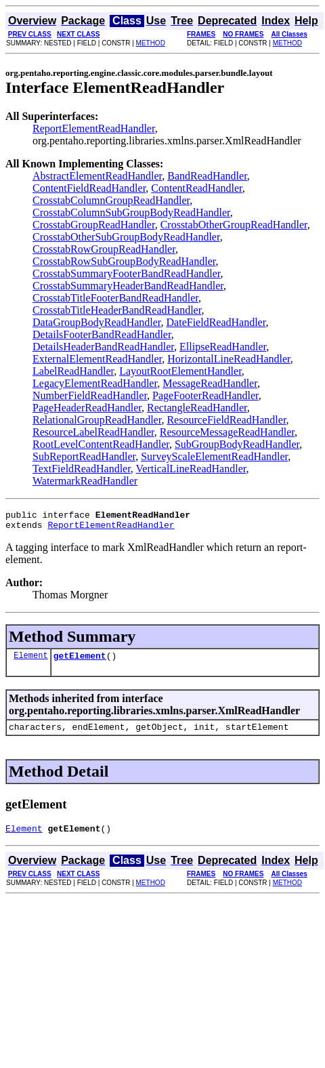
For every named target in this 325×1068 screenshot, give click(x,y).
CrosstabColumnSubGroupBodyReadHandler (131, 212)
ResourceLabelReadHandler (93, 432)
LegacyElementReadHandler (94, 383)
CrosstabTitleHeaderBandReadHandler (116, 310)
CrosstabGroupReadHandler (93, 224)
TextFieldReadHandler (81, 468)
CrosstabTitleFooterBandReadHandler (115, 298)
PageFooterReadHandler (205, 395)
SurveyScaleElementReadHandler (214, 456)
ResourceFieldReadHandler (226, 420)
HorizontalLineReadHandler (228, 359)
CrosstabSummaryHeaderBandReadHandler (127, 285)
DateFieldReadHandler (216, 322)
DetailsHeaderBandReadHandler (103, 346)
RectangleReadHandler (197, 407)
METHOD (150, 43)
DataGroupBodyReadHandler (96, 322)
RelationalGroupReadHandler (96, 420)
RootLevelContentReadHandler (100, 444)
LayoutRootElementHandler (180, 371)
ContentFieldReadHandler (89, 188)
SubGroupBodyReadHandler (237, 444)
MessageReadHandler (209, 383)
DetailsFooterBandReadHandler (101, 334)
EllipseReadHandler (222, 346)
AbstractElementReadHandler (97, 176)
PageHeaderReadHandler (87, 407)
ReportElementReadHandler (93, 128)
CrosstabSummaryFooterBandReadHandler (126, 273)
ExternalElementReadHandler (97, 359)
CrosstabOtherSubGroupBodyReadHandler (126, 237)
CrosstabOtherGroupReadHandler (233, 224)
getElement (79, 661)
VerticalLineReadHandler (191, 468)
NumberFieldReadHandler (89, 395)
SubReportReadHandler (83, 456)
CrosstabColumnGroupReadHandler (111, 200)
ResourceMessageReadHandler (227, 432)
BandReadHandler (207, 176)
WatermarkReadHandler (84, 481)
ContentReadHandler (196, 188)
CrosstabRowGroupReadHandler (103, 249)
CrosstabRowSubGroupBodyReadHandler (123, 261)
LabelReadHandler (73, 371)
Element (30, 661)
